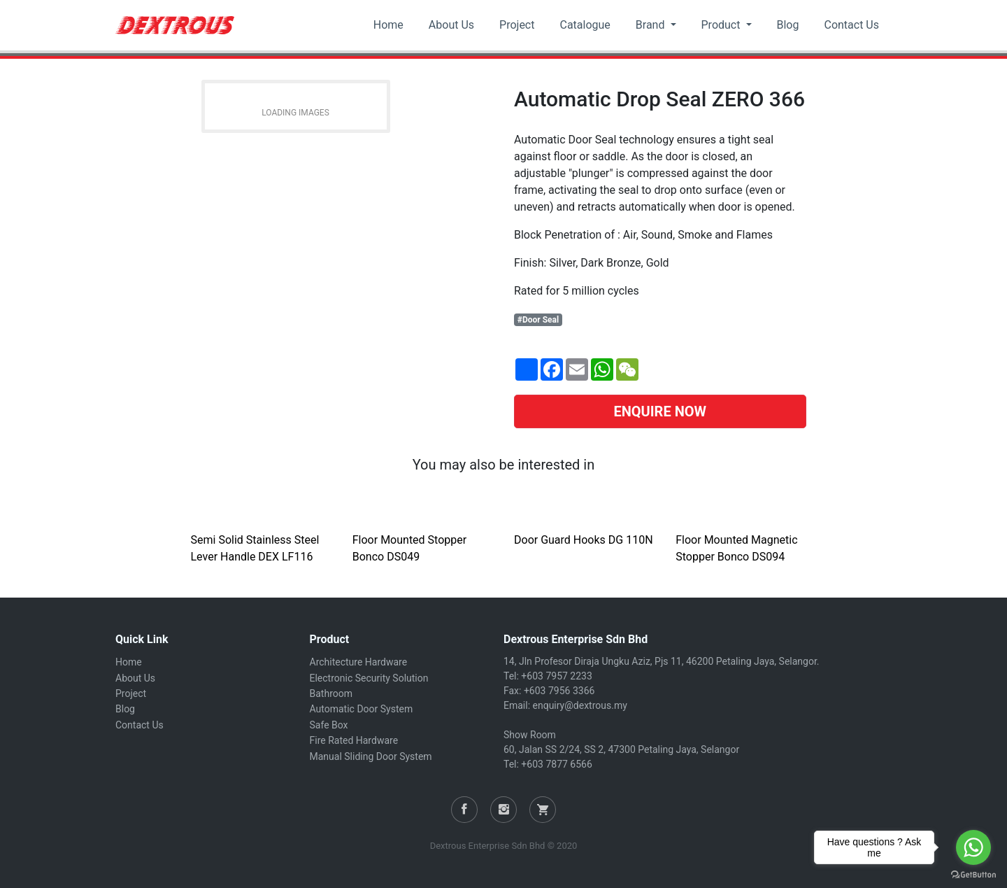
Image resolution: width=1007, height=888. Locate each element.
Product (722, 24)
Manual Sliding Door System (371, 756)
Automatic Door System (361, 708)
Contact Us (851, 24)
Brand (652, 24)
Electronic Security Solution (369, 678)
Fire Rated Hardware (354, 740)
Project (516, 24)
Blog (788, 24)
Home (388, 24)
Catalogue (584, 24)
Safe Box (329, 725)
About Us (451, 24)
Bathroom (331, 693)
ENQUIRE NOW (659, 411)
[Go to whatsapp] (973, 847)
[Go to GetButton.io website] (973, 874)
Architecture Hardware (359, 662)
